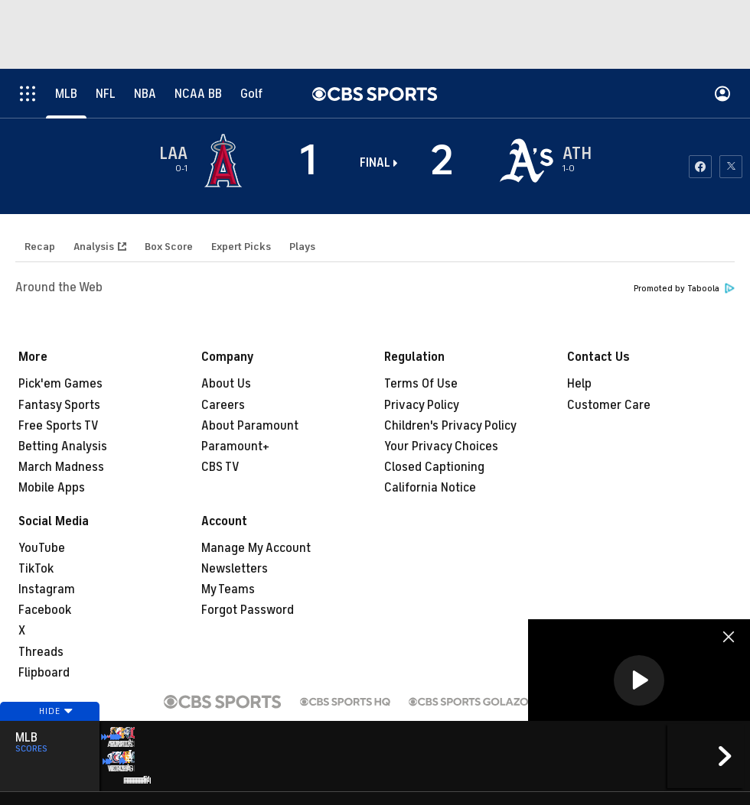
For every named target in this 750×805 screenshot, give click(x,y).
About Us (226, 383)
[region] (639, 681)
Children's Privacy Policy (450, 425)
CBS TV (220, 467)
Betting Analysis (62, 446)
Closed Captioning (434, 467)
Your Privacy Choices (441, 446)
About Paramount (249, 425)
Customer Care (609, 405)
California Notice (430, 487)
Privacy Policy (421, 405)
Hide (49, 730)
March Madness (61, 467)
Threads (41, 652)
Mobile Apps (51, 487)
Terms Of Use (421, 383)
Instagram (46, 589)
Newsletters (234, 568)
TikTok (36, 568)
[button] (639, 680)
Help (579, 383)
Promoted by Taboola (684, 289)
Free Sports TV (58, 425)
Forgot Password (247, 610)
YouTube (41, 548)
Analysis (93, 246)
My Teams (228, 589)
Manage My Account (256, 548)
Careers (223, 405)
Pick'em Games (60, 383)
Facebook (44, 610)
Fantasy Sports (59, 405)
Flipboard (44, 672)
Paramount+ (235, 446)
